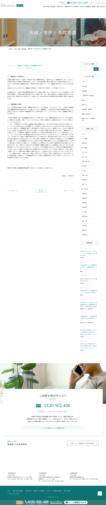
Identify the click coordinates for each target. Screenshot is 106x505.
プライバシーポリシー (13, 493)
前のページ (17, 191)
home (11, 49)
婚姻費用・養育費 (90, 6)
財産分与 (82, 6)
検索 (96, 69)
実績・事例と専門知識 (49, 6)
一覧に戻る (40, 191)
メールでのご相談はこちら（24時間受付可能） (53, 427)
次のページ (63, 191)
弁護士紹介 (60, 6)
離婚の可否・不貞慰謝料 (72, 6)
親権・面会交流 (101, 6)
